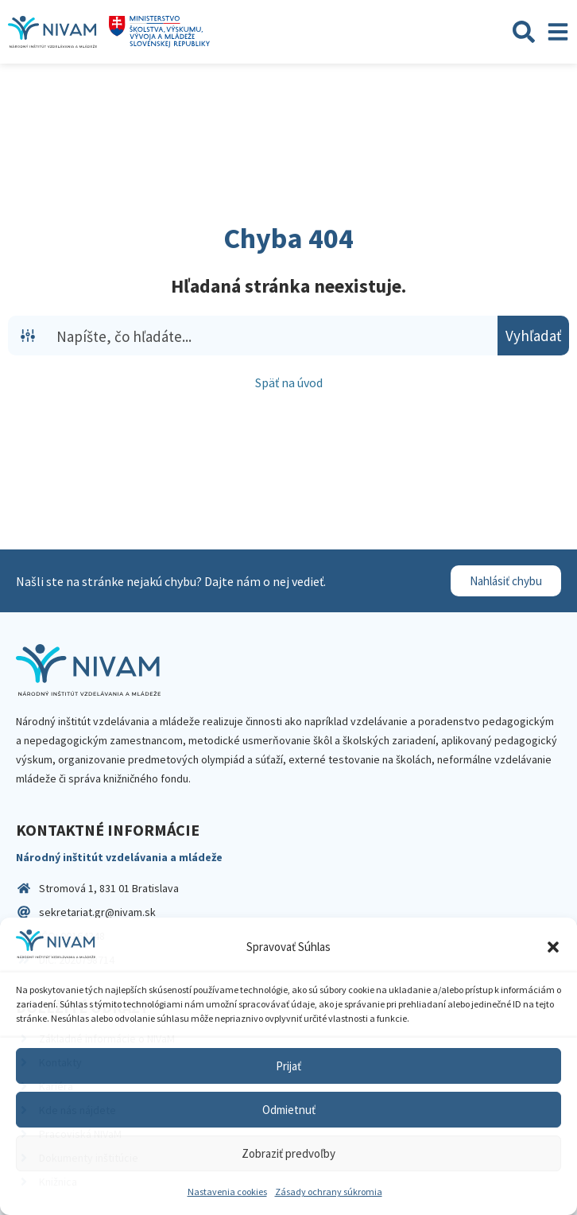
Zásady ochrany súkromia (328, 1192)
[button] (553, 947)
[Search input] (273, 335)
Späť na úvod (289, 382)
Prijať (288, 1065)
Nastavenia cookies (227, 1192)
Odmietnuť (289, 1109)
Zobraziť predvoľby (288, 1153)
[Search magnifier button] (533, 335)
